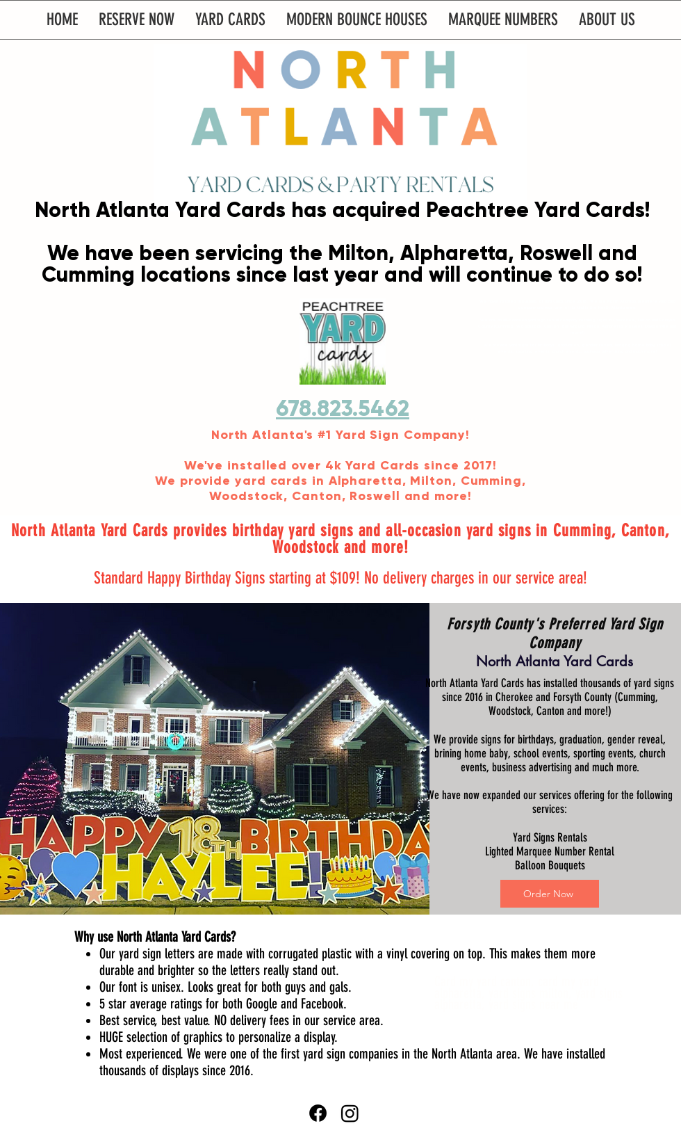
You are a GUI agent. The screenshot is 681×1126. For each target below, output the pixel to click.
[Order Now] (549, 894)
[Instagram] (349, 1113)
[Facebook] (317, 1113)
